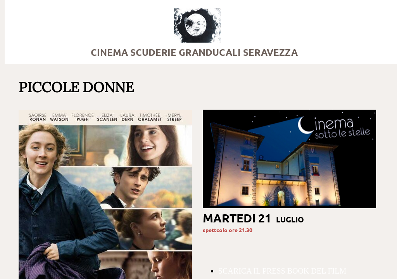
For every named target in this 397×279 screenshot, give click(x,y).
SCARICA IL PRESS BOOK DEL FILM (282, 271)
